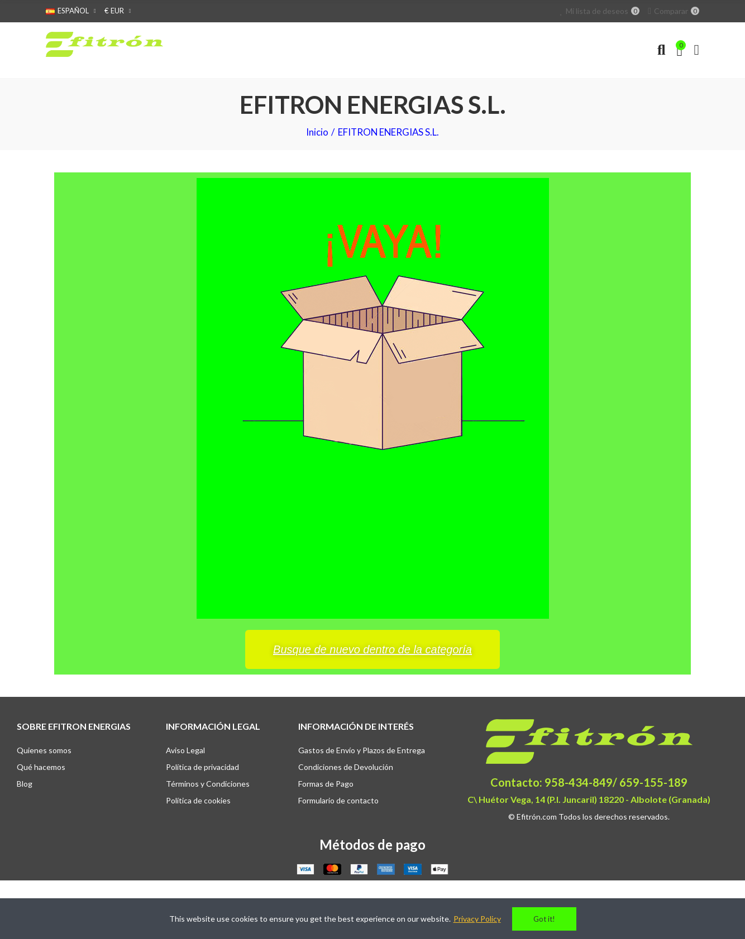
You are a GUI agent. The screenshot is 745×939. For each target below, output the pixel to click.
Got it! (544, 918)
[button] (372, 649)
